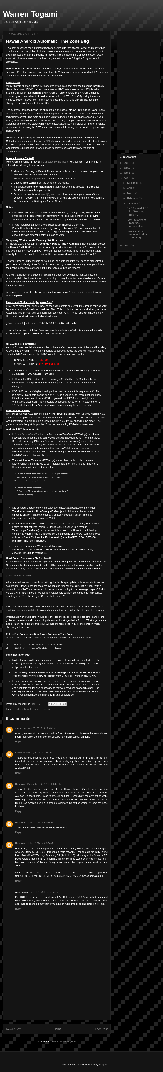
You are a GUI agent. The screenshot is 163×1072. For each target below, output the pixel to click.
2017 (127, 162)
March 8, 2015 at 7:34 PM (45, 892)
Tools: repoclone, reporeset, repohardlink (136, 223)
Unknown (20, 784)
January (132, 203)
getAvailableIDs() (33, 444)
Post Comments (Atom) (64, 1041)
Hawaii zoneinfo (15, 323)
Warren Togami (30, 14)
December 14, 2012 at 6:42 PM (44, 784)
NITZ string (12, 113)
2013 (127, 173)
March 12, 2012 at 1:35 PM (37, 752)
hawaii (27, 709)
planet (36, 709)
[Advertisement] (56, 993)
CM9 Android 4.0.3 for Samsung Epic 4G (137, 211)
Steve (18, 752)
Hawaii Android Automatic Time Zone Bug (136, 234)
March (131, 193)
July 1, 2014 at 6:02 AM (40, 822)
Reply (18, 741)
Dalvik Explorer (33, 178)
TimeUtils (75, 463)
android (19, 709)
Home (58, 1029)
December (133, 182)
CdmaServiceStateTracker (29, 434)
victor (18, 728)
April (130, 188)
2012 (127, 178)
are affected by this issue (54, 161)
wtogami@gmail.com (49, 194)
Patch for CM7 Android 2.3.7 (22, 575)
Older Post (101, 1029)
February (132, 198)
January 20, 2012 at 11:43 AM (39, 728)
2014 (127, 168)
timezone (46, 709)
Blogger (103, 1064)
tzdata (9, 637)
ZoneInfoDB (65, 444)
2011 (127, 245)
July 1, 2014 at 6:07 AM (40, 843)
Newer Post (13, 1029)
